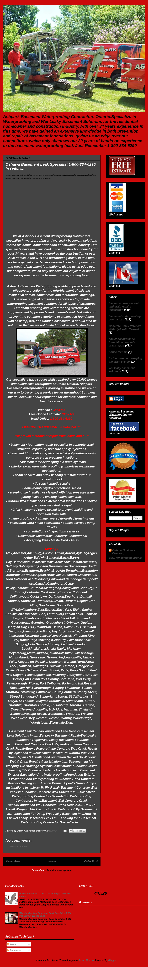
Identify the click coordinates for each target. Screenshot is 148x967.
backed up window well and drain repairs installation (124, 306)
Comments (14, 950)
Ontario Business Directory (123, 552)
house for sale (118, 352)
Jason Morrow (86, 960)
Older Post (91, 861)
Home (52, 861)
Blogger (112, 960)
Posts (11, 944)
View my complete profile (125, 557)
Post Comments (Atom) (59, 870)
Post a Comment (19, 846)
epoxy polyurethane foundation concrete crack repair (122, 342)
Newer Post (13, 861)
